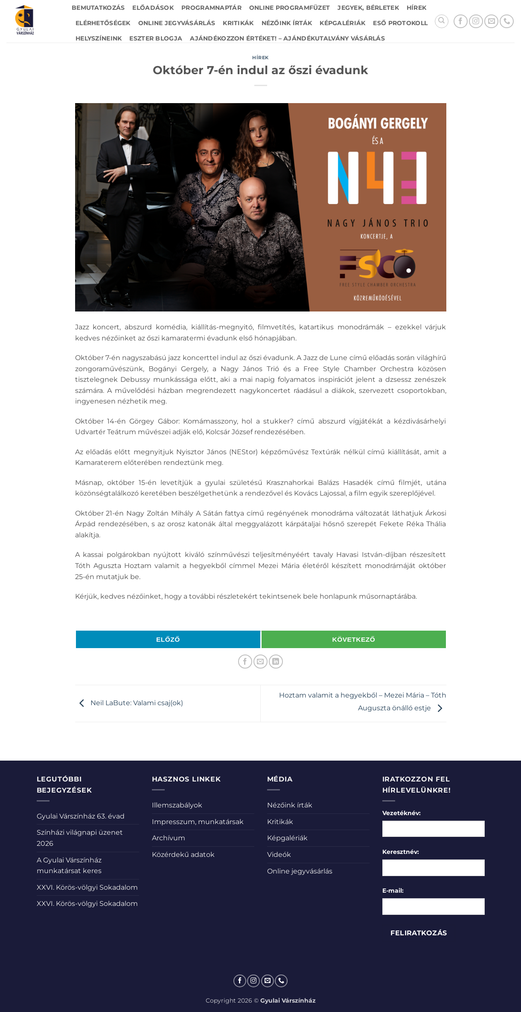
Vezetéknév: (401, 813)
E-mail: (393, 890)
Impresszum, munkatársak (198, 822)
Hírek (416, 8)
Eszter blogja (155, 38)
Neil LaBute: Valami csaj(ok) (129, 703)
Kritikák (238, 23)
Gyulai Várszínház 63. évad (81, 816)
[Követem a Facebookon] (461, 21)
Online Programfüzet (289, 8)
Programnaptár (211, 8)
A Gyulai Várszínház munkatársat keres (69, 865)
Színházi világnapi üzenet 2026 (80, 838)
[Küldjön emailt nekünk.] (491, 21)
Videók (279, 855)
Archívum (168, 838)
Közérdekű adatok (183, 855)
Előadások (153, 8)
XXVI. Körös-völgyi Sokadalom (87, 887)
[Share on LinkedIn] (276, 661)
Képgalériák (342, 23)
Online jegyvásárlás (176, 23)
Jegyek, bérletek (368, 8)
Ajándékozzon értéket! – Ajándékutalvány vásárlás (287, 38)
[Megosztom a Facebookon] (245, 661)
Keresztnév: (400, 852)
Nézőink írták (287, 23)
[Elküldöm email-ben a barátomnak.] (260, 661)
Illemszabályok (177, 805)
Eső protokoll (400, 23)
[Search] (441, 21)
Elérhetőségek (103, 23)
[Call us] (507, 21)
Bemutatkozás (98, 8)
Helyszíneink (99, 38)
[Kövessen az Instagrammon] (476, 21)
